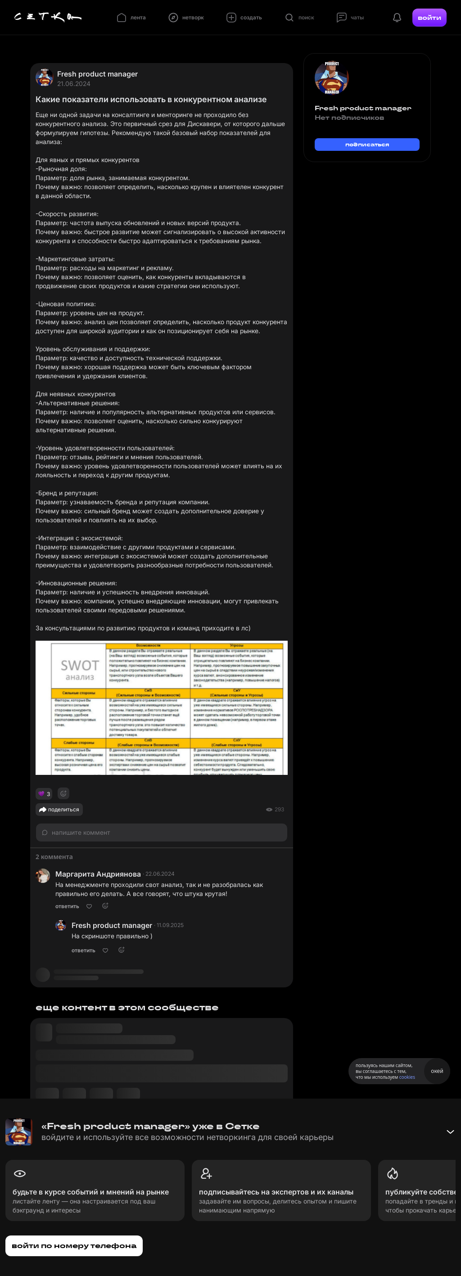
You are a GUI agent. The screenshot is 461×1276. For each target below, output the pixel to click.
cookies (407, 1077)
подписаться (367, 144)
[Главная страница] (48, 17)
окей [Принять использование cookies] (437, 1071)
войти (429, 17)
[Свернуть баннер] (450, 1132)
